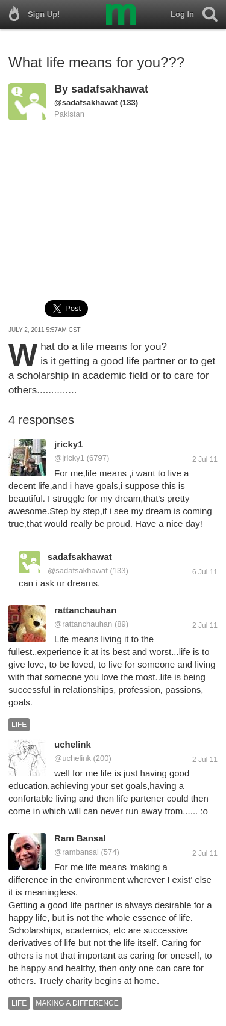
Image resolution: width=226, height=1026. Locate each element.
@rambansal (76, 851)
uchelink (72, 744)
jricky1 (68, 444)
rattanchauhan (85, 610)
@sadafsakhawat (86, 102)
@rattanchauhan (83, 623)
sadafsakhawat (109, 89)
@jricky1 (69, 457)
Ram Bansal (80, 838)
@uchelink (72, 758)
